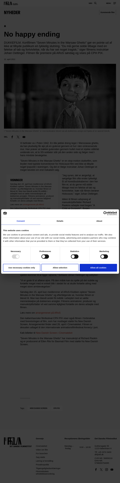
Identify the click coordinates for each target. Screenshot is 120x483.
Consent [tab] (21, 221)
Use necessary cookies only (21, 268)
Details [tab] (60, 221)
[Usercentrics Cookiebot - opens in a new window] (105, 213)
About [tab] (99, 221)
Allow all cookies (98, 268)
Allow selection (60, 268)
